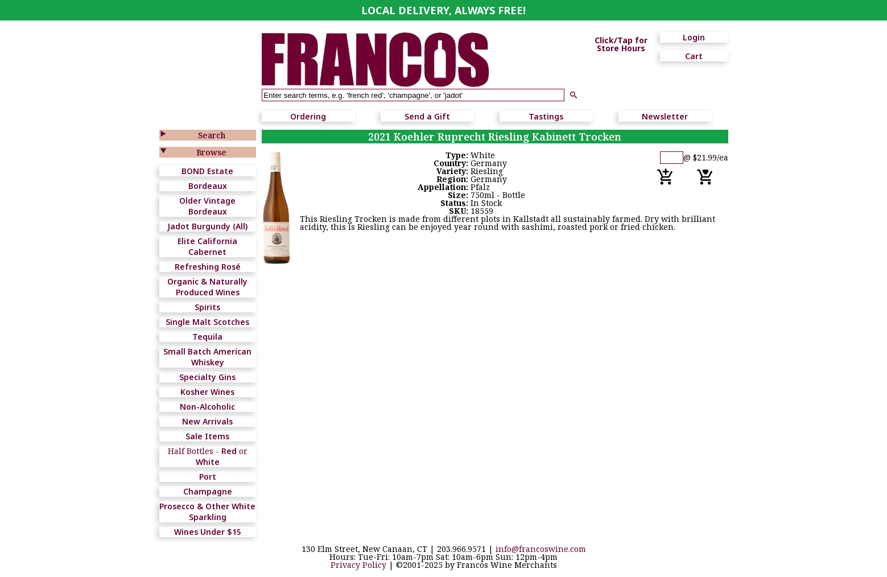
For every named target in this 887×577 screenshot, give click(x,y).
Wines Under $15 (207, 531)
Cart (694, 56)
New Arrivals (207, 421)
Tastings (546, 116)
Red (229, 451)
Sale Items (207, 436)
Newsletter (665, 116)
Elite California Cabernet (207, 246)
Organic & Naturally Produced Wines (207, 287)
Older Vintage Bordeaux (207, 206)
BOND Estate (207, 171)
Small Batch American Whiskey (207, 357)
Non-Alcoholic (207, 406)
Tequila (207, 336)
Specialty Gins (207, 377)
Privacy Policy (358, 564)
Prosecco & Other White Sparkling (207, 511)
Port (207, 476)
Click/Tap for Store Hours (621, 44)
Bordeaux (207, 185)
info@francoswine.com (541, 548)
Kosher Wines (207, 391)
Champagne (207, 491)
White (208, 461)
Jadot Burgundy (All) (207, 226)
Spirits (207, 307)
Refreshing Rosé (208, 266)
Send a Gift (427, 116)
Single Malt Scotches (207, 321)
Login (694, 37)
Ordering (308, 116)
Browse (211, 152)
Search (211, 135)
